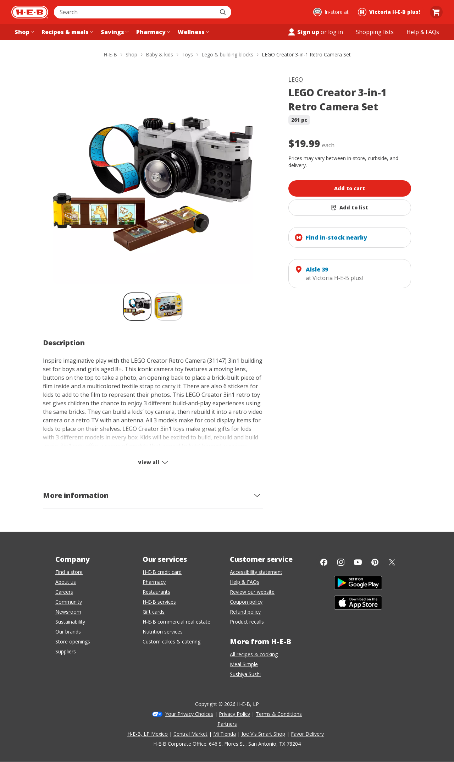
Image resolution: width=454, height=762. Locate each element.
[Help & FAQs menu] (423, 32)
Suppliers (65, 651)
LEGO (295, 79)
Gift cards (154, 611)
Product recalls (247, 621)
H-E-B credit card (162, 572)
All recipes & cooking (254, 654)
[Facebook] (324, 562)
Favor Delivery (307, 733)
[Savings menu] (114, 32)
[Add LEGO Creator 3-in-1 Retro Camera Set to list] (349, 207)
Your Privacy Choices (189, 714)
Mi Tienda (224, 733)
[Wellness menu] (193, 32)
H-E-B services (159, 601)
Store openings (72, 641)
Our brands (68, 631)
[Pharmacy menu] (152, 32)
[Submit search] (223, 12)
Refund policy (245, 611)
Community (68, 601)
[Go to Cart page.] (436, 12)
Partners (227, 723)
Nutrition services (163, 631)
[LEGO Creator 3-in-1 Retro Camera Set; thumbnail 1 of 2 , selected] (137, 306)
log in (335, 32)
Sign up (303, 32)
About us (65, 582)
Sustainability (70, 621)
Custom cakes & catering (171, 641)
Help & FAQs (244, 582)
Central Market (190, 733)
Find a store (69, 572)
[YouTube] (358, 562)
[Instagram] (341, 562)
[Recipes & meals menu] (66, 32)
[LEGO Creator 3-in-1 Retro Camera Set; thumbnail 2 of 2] (168, 306)
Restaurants (156, 591)
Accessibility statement (256, 572)
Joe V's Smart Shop (263, 733)
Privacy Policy (234, 714)
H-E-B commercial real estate (176, 621)
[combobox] (135, 12)
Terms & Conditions (279, 714)
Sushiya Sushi (245, 674)
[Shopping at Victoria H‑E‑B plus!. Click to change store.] (390, 12)
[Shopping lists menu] (374, 32)
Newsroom (68, 611)
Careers (64, 591)
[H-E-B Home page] (29, 12)
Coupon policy (246, 601)
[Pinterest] (375, 562)
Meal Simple (244, 664)
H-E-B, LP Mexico (147, 733)
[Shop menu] (23, 32)
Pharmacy (154, 582)
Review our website (252, 591)
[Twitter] (392, 562)
